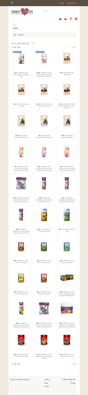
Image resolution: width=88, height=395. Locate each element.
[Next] (76, 47)
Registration (72, 3)
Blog (46, 383)
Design (72, 383)
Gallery (47, 379)
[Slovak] (60, 19)
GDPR (47, 386)
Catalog (15, 28)
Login (62, 3)
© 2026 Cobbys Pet (68, 379)
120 (18, 47)
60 (15, 47)
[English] (76, 19)
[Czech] (65, 19)
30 (13, 47)
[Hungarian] (71, 19)
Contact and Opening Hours (20, 379)
